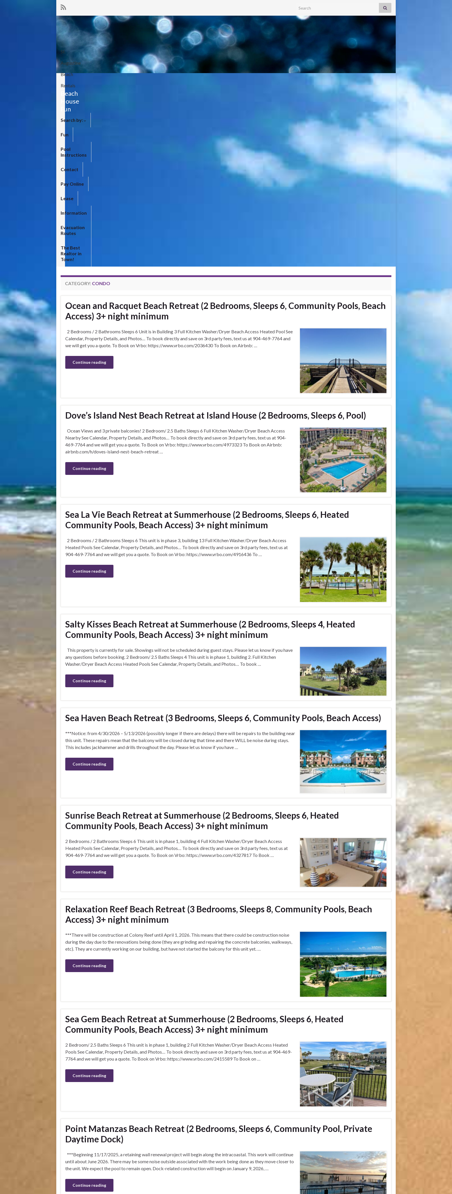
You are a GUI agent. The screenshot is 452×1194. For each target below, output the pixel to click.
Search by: (73, 80)
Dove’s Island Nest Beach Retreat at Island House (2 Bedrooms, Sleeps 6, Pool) (215, 236)
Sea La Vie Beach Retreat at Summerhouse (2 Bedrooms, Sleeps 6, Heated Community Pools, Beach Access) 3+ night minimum (207, 340)
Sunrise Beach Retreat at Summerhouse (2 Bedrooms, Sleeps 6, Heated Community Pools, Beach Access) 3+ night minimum (202, 641)
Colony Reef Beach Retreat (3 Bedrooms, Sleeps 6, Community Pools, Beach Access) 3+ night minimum (211, 1048)
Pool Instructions (130, 80)
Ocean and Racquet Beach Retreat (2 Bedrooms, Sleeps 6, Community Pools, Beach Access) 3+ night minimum (225, 131)
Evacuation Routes (294, 80)
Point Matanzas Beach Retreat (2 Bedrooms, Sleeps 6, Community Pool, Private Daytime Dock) (218, 954)
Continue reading (89, 183)
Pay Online (196, 80)
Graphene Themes (100, 1187)
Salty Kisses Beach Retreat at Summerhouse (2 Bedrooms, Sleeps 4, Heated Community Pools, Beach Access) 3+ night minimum (210, 450)
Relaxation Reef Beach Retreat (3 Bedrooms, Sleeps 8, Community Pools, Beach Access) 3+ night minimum (218, 735)
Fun (99, 80)
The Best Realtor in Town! (351, 80)
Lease (223, 80)
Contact (167, 80)
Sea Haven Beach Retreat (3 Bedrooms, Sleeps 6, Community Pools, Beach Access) (223, 538)
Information (251, 80)
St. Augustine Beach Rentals (339, 49)
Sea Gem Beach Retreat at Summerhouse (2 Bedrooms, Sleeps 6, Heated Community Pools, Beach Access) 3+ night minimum (204, 845)
